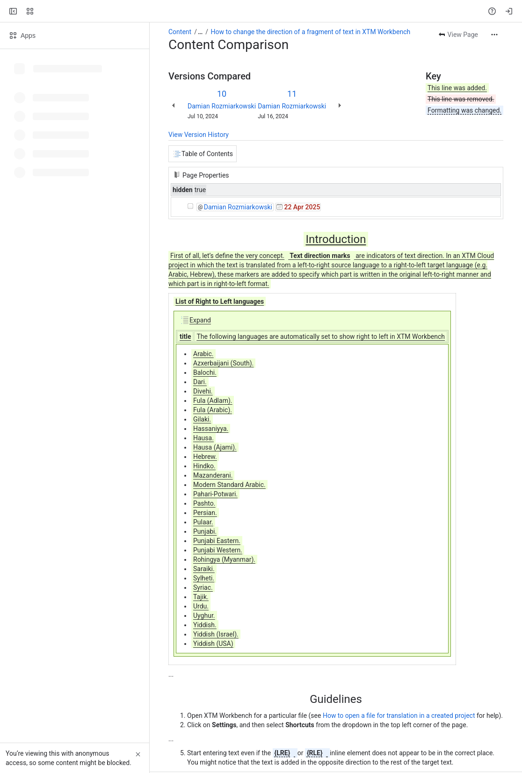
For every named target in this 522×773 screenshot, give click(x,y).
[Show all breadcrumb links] (200, 31)
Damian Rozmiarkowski (222, 106)
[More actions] (494, 35)
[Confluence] (43, 11)
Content (179, 32)
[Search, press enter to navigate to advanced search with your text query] (259, 11)
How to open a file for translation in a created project (399, 715)
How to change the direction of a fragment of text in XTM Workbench (311, 32)
